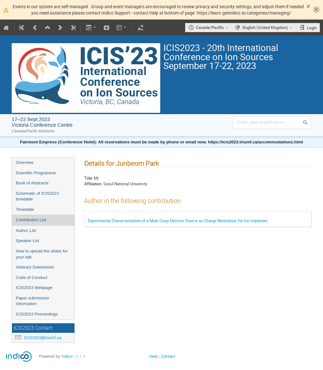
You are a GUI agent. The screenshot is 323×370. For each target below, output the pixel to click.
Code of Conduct (31, 277)
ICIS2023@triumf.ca (42, 337)
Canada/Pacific (210, 27)
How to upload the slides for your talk (42, 254)
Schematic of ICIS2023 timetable (37, 196)
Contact (168, 356)
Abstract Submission (35, 267)
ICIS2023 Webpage (34, 287)
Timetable (25, 209)
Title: (88, 178)
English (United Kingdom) (265, 27)
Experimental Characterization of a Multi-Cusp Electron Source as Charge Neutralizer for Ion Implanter (177, 220)
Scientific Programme (36, 173)
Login (312, 28)
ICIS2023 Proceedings (37, 314)
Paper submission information (32, 301)
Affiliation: (93, 184)
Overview (24, 162)
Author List (26, 230)
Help (154, 356)
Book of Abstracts (32, 183)
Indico (67, 356)
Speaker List (27, 240)
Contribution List (31, 219)
